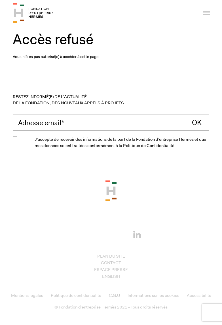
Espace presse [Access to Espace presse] (111, 269)
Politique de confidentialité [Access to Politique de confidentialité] (76, 295)
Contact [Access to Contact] (111, 263)
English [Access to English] (111, 276)
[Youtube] (119, 234)
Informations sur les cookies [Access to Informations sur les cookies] (153, 295)
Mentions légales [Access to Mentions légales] (27, 295)
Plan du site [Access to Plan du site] (111, 256)
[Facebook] (85, 234)
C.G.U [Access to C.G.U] (114, 295)
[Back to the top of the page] (111, 190)
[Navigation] (206, 12)
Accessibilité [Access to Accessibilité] (199, 295)
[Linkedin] (137, 233)
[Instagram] (102, 234)
